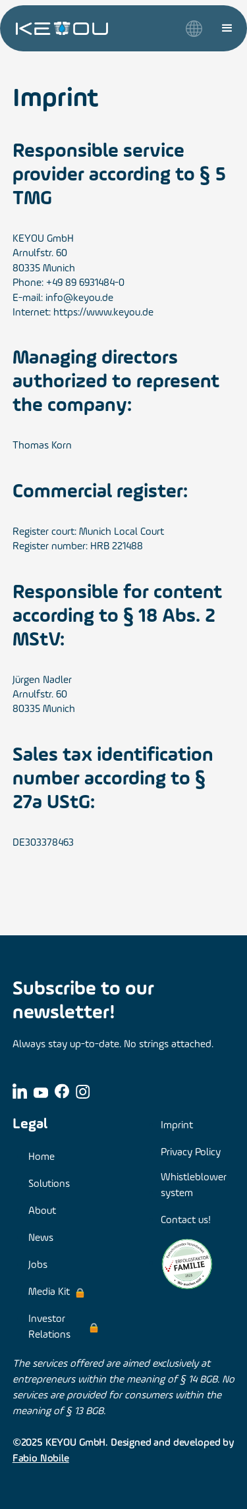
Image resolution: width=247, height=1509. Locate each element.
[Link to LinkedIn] (20, 1091)
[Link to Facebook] (62, 1091)
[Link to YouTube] (41, 1092)
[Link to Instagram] (83, 1091)
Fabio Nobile (41, 1459)
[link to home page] (62, 28)
